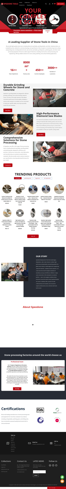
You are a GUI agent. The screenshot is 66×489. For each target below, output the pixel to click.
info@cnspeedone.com (22, 471)
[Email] (39, 473)
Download (29, 5)
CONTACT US (47, 31)
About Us (34, 2)
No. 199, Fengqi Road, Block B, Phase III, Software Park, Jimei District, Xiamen (23, 468)
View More (7, 111)
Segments (3, 469)
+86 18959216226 (20, 474)
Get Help (17, 390)
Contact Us (21, 5)
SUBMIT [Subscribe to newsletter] (36, 477)
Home (20, 2)
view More (40, 136)
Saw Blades (3, 467)
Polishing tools (4, 473)
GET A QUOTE (61, 3)
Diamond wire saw (5, 471)
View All (33, 238)
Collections (27, 2)
